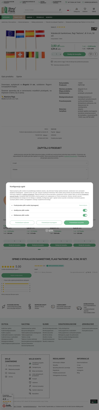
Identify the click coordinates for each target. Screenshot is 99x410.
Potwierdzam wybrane (22, 222)
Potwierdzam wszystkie (77, 222)
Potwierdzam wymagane (49, 222)
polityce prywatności (28, 194)
